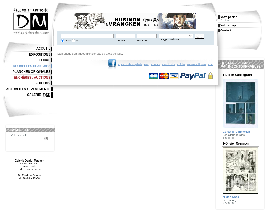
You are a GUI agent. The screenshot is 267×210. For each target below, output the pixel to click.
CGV (210, 64)
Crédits (181, 64)
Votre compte (229, 25)
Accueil (43, 49)
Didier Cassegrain (238, 75)
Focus (44, 60)
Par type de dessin (169, 39)
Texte (67, 40)
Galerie (34, 95)
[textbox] (87, 36)
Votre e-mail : (19, 135)
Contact (155, 64)
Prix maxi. (142, 40)
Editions (42, 83)
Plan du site (168, 64)
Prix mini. (121, 40)
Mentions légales (196, 64)
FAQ (146, 64)
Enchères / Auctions (32, 77)
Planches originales (31, 72)
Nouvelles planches (31, 66)
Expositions (39, 54)
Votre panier (228, 17)
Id (76, 40)
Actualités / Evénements (28, 89)
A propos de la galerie (130, 64)
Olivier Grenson (237, 143)
